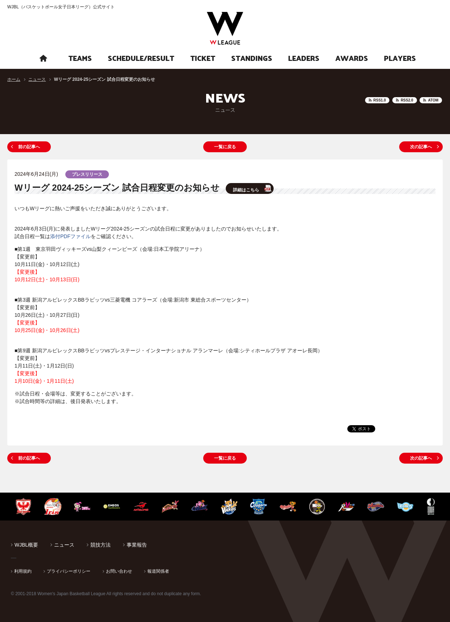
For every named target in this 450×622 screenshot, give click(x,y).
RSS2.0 (407, 100)
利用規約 (23, 571)
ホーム (13, 79)
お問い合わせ (119, 571)
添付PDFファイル (70, 236)
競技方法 (100, 545)
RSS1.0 (379, 100)
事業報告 (137, 545)
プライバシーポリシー (68, 571)
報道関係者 (158, 571)
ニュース (37, 79)
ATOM (433, 100)
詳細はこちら (246, 189)
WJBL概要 (26, 545)
